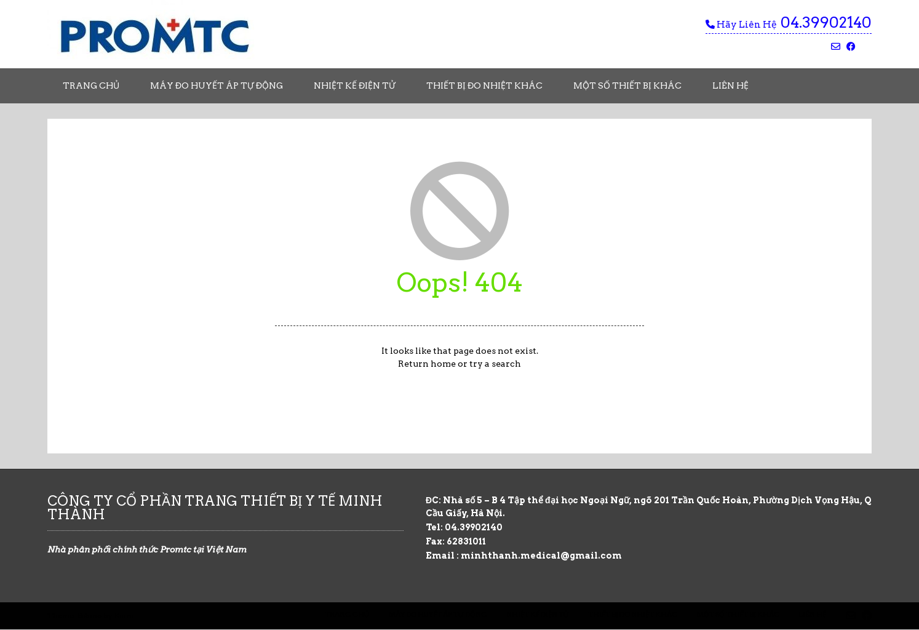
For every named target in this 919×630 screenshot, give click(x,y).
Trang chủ (91, 85)
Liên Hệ (730, 85)
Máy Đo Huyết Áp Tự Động (216, 85)
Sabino (90, 615)
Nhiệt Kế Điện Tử (355, 85)
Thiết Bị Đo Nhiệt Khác (484, 85)
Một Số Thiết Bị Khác (627, 85)
